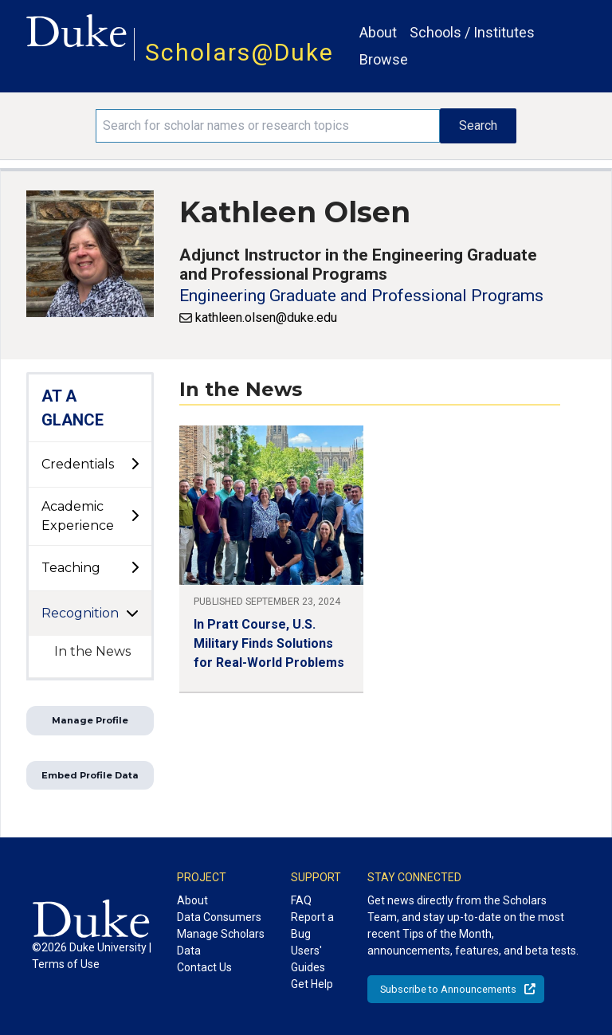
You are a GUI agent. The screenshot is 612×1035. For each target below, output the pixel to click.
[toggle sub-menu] (135, 464)
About (378, 32)
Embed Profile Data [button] (90, 775)
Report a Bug (312, 925)
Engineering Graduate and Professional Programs (361, 295)
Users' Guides (308, 959)
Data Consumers (219, 917)
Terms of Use (66, 964)
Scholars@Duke (239, 52)
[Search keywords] (268, 126)
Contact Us (204, 967)
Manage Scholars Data (221, 942)
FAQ (301, 900)
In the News (92, 651)
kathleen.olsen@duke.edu (266, 317)
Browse (383, 59)
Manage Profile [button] (90, 720)
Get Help (312, 984)
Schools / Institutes (472, 32)
